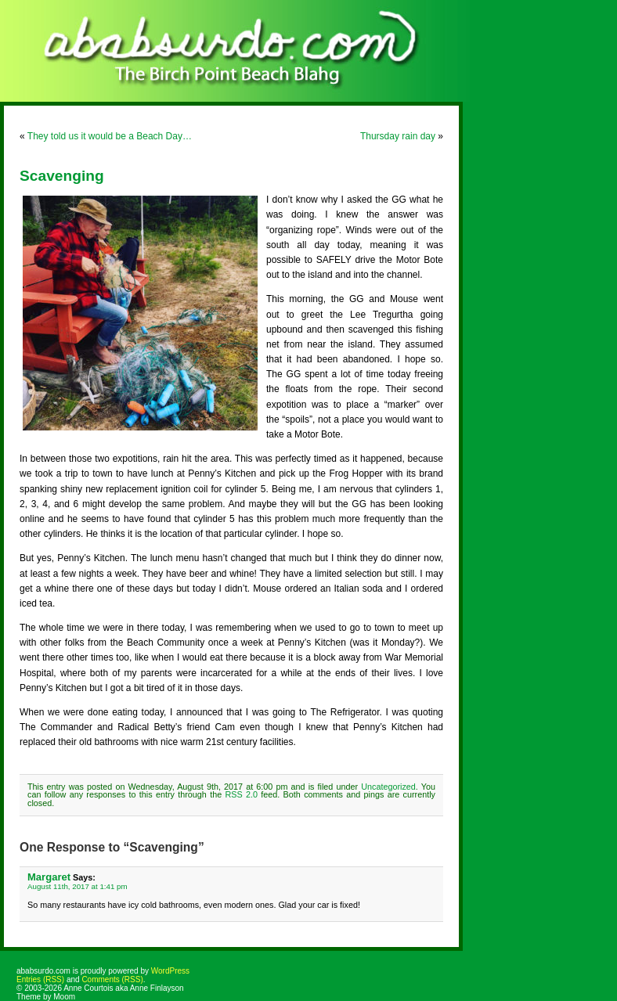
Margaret (48, 877)
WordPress (170, 971)
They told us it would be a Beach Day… (109, 136)
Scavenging (62, 175)
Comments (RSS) (112, 979)
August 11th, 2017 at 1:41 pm (77, 886)
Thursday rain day (397, 136)
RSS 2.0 (241, 794)
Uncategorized (388, 786)
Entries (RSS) (40, 979)
